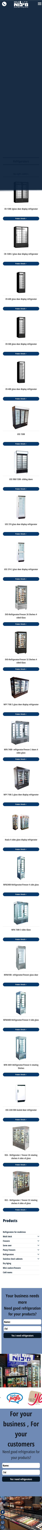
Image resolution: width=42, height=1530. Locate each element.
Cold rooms (7, 1272)
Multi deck (7, 1236)
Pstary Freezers (9, 1249)
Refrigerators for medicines (14, 1231)
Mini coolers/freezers (12, 1267)
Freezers (6, 1240)
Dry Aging (7, 1263)
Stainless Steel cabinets (13, 1258)
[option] (19, 1398)
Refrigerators (8, 1254)
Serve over (7, 1245)
